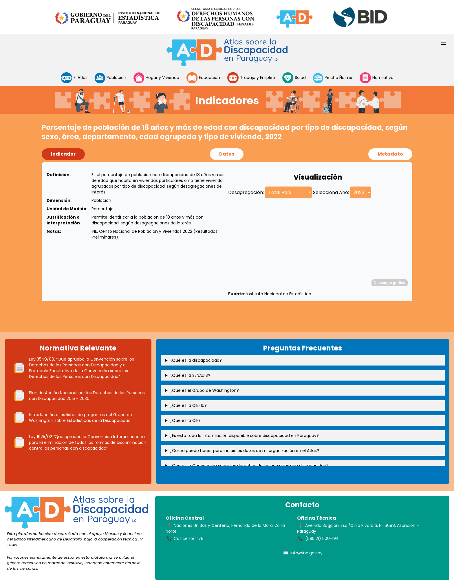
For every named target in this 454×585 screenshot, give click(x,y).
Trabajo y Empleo (251, 78)
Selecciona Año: (331, 192)
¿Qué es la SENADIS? (190, 375)
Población (110, 78)
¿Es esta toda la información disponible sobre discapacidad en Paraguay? (244, 435)
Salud (294, 78)
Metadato (390, 154)
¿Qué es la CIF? (185, 420)
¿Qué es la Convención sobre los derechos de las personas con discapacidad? (249, 465)
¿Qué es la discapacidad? (196, 360)
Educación (203, 78)
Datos (226, 154)
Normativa (376, 78)
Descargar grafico (389, 282)
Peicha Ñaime (333, 78)
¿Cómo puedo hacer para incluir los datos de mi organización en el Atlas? (244, 450)
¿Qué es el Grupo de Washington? (204, 390)
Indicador (63, 154)
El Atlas (74, 78)
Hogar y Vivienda (156, 78)
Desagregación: (246, 192)
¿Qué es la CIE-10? (188, 405)
